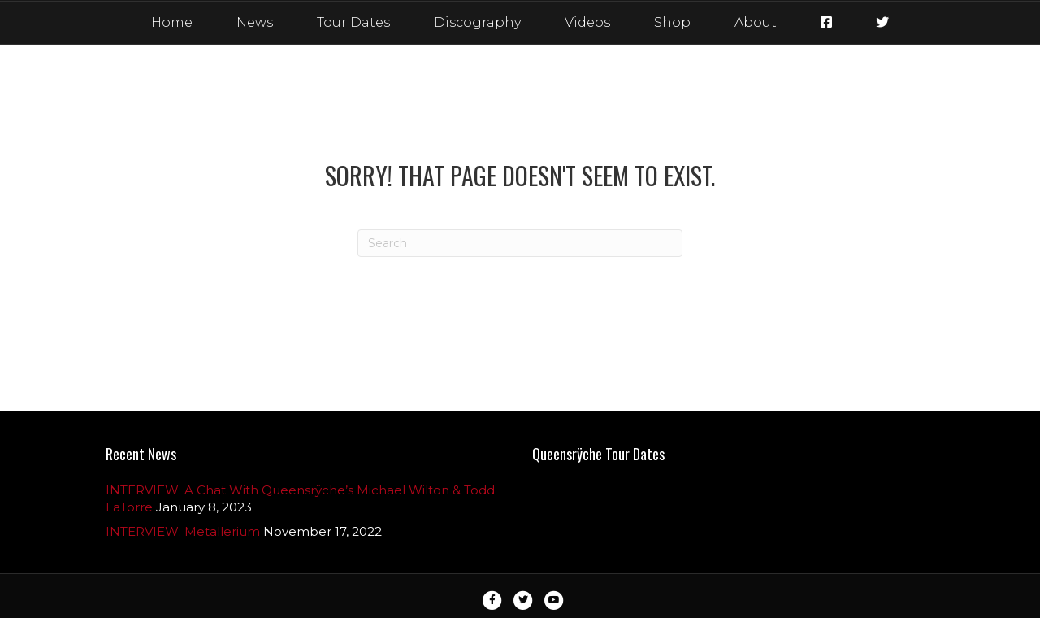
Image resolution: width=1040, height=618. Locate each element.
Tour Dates (353, 22)
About (755, 22)
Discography (477, 22)
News (254, 22)
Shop (672, 22)
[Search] (520, 243)
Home (172, 22)
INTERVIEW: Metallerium (183, 531)
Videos (587, 22)
